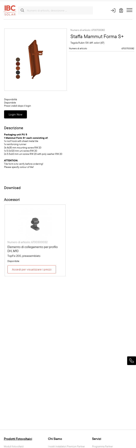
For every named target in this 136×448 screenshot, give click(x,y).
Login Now (15, 114)
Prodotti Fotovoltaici (18, 439)
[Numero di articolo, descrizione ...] (55, 10)
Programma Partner (102, 446)
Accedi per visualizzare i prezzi (31, 269)
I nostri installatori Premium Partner (66, 446)
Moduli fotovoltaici (14, 446)
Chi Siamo (55, 439)
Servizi (96, 439)
